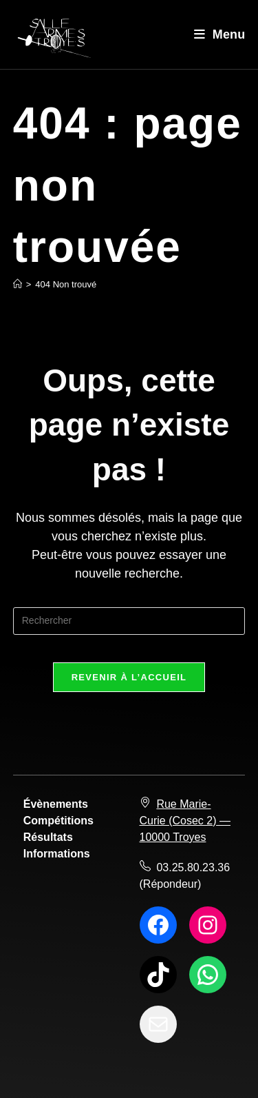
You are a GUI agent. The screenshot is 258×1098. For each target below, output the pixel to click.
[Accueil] (17, 284)
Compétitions (58, 820)
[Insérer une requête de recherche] (129, 621)
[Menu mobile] (220, 34)
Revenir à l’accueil (129, 677)
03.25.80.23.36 (193, 867)
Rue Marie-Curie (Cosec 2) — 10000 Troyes (185, 820)
